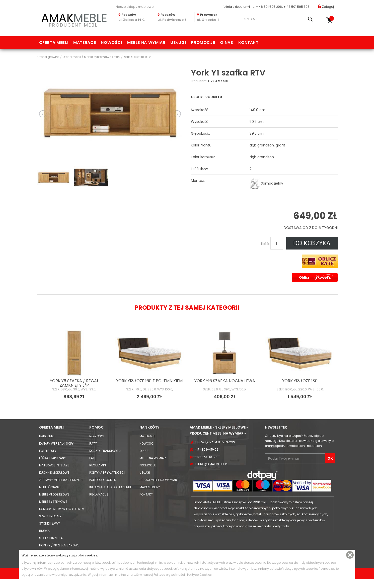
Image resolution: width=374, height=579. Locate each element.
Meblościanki (49, 487)
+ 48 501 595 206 (269, 7)
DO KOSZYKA (311, 243)
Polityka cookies (102, 480)
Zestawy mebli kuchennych (61, 480)
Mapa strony (149, 487)
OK (330, 458)
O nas (226, 42)
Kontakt (248, 42)
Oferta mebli (53, 42)
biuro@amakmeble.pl (211, 464)
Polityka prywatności (107, 472)
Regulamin (97, 465)
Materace (84, 42)
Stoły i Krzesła (51, 538)
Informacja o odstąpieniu (110, 487)
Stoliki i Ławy (49, 523)
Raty (93, 443)
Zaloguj (326, 6)
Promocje (203, 42)
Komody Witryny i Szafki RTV (61, 509)
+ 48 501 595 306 (296, 7)
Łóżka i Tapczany (52, 458)
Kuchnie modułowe (54, 472)
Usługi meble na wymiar (158, 480)
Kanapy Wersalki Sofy (56, 443)
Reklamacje (98, 494)
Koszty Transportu (105, 451)
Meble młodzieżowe (54, 494)
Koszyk (331, 18)
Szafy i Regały (50, 516)
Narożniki (46, 436)
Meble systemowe (53, 502)
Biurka (44, 531)
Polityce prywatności (169, 574)
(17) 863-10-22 (206, 457)
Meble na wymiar (146, 42)
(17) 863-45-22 (206, 449)
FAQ (92, 458)
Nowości (111, 42)
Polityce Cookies (199, 574)
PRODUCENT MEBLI (74, 19)
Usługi (178, 42)
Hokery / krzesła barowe (59, 545)
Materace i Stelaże (54, 465)
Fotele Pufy (47, 451)
